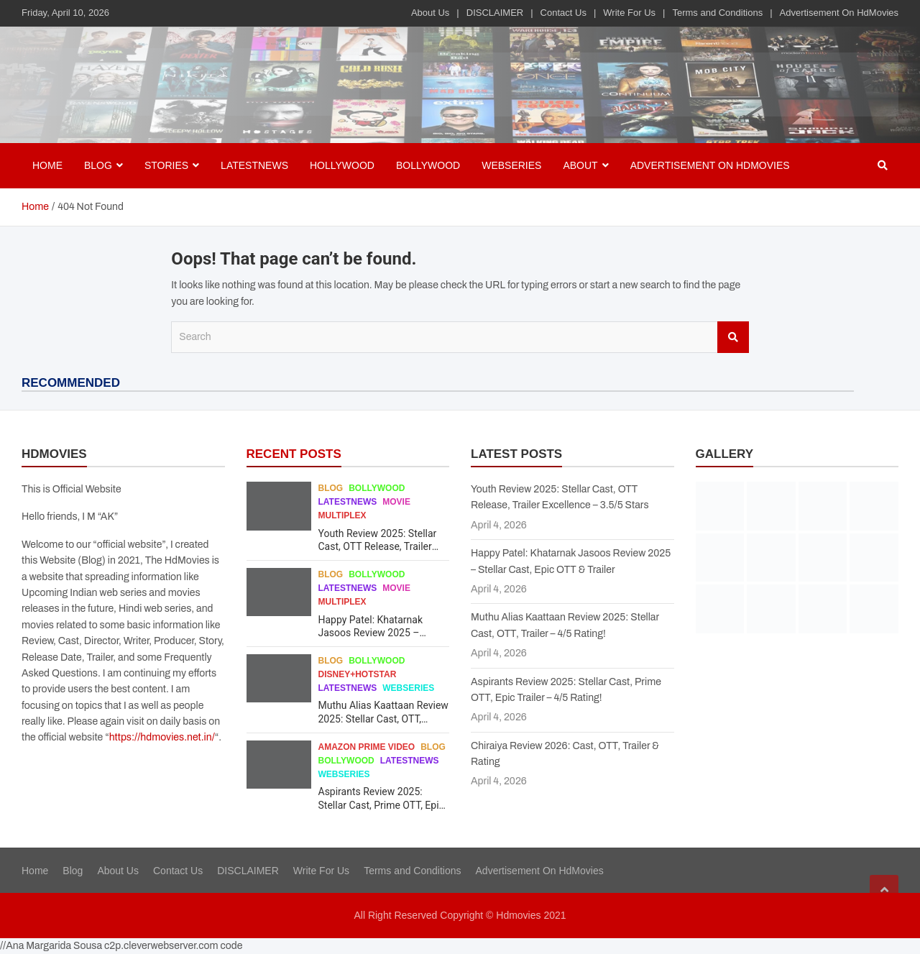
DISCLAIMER (494, 12)
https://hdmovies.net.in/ (162, 737)
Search (733, 337)
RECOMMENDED (71, 383)
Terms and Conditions (717, 12)
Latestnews (254, 165)
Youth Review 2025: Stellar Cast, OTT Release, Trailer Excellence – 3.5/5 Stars (377, 546)
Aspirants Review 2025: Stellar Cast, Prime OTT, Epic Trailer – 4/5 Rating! (381, 804)
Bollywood (428, 165)
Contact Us (563, 12)
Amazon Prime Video (366, 747)
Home (47, 165)
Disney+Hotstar (357, 674)
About (580, 165)
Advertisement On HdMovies (839, 12)
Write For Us (629, 12)
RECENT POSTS (294, 454)
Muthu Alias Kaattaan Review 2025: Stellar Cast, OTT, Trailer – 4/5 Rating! (383, 718)
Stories (166, 165)
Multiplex (342, 515)
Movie (396, 502)
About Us (430, 12)
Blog (331, 488)
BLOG (98, 165)
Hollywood (342, 165)
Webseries (511, 165)
